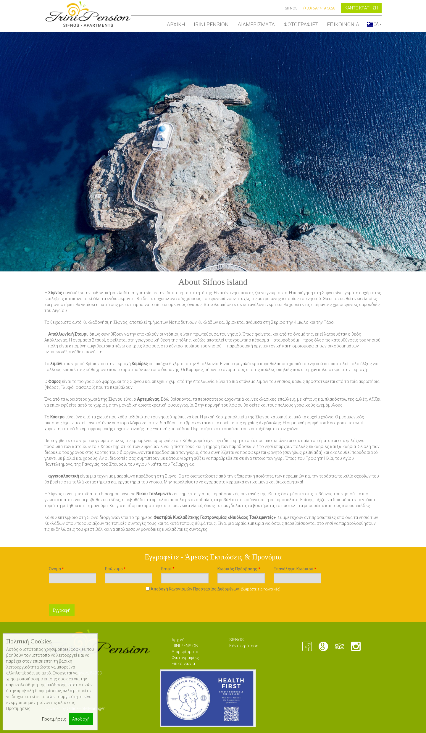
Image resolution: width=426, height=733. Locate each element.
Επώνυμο (115, 569)
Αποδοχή (81, 719)
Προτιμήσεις (54, 719)
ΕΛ (374, 24)
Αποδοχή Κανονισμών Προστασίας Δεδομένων (192, 589)
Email (168, 569)
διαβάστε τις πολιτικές (260, 589)
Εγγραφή (61, 610)
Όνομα (56, 569)
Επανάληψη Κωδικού (295, 569)
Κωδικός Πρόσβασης (238, 569)
